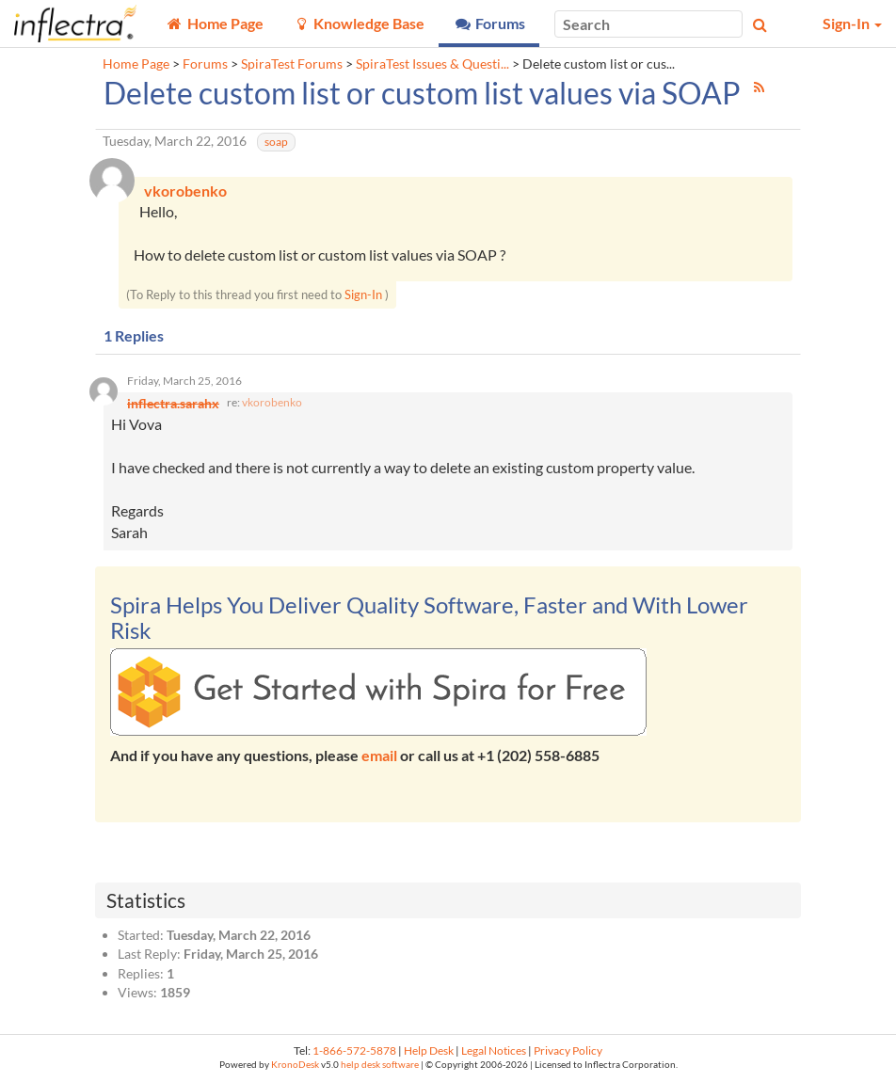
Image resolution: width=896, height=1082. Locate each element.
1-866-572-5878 (354, 1050)
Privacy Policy (568, 1050)
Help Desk (429, 1050)
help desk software (380, 1064)
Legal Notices (493, 1050)
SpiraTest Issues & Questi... (432, 64)
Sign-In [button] (852, 23)
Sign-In (363, 294)
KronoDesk (295, 1064)
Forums (205, 64)
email (379, 755)
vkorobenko (272, 402)
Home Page (136, 64)
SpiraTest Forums (292, 64)
